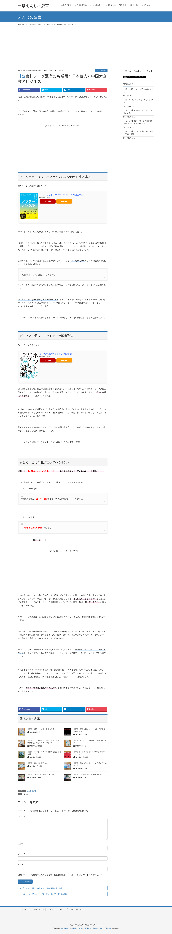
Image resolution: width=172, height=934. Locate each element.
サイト (21, 864)
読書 (27, 794)
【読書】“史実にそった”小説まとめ (40, 774)
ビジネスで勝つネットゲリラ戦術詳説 (55, 354)
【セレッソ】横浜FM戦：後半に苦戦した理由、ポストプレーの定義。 (138, 122)
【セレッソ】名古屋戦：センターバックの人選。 (138, 111)
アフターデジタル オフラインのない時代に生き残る (61, 195)
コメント (22, 816)
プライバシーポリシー (74, 909)
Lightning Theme (76, 928)
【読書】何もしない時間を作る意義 (40, 729)
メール (21, 854)
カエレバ (48, 197)
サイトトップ (25, 909)
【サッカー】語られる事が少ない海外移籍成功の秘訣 (42, 888)
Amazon (64, 201)
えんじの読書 (101, 70)
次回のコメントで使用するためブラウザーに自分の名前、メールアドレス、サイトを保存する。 (59, 875)
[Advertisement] (86, 44)
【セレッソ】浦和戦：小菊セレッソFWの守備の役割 (138, 132)
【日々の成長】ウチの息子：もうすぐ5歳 (138, 101)
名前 (20, 844)
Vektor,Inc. (108, 928)
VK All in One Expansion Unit (93, 928)
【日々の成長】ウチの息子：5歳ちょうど (138, 90)
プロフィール (39, 909)
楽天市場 (48, 201)
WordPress (64, 928)
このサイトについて (54, 909)
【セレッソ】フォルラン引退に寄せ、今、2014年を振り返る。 (45, 894)
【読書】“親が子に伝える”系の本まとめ (88, 774)
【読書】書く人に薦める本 (37, 763)
